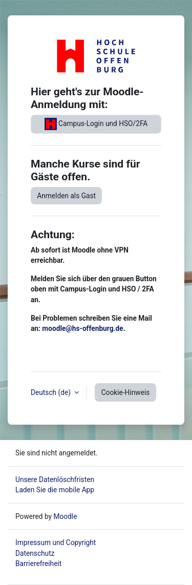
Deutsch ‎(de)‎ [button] (51, 392)
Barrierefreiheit (38, 563)
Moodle (65, 516)
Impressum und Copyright (55, 542)
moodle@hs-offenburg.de (82, 328)
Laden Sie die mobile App (54, 490)
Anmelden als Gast (66, 196)
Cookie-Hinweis (125, 392)
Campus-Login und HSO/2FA (96, 124)
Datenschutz (34, 553)
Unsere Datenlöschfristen (54, 479)
